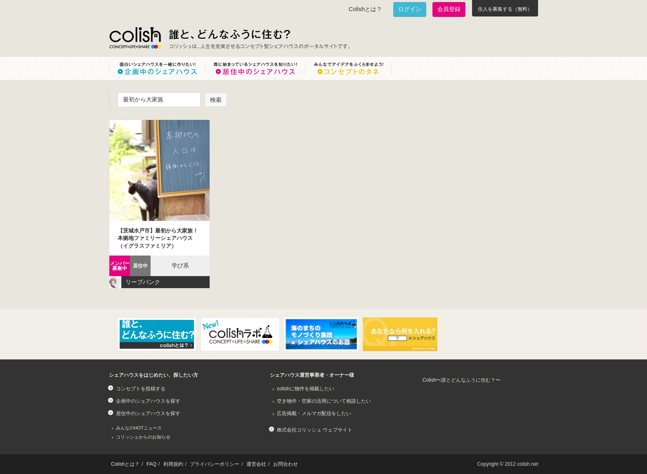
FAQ (151, 464)
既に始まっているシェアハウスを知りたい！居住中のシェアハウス (255, 68)
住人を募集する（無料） (505, 9)
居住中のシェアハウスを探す (148, 413)
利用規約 (173, 464)
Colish (135, 38)
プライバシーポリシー (214, 464)
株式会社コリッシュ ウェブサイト (314, 430)
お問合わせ (285, 464)
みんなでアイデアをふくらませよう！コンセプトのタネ (355, 68)
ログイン (409, 9)
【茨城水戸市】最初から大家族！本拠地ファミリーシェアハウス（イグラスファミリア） (158, 238)
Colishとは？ (365, 9)
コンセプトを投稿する (140, 389)
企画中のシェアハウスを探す (148, 401)
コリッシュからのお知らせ (143, 436)
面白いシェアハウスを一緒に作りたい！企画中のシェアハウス (157, 68)
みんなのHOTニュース (139, 427)
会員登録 (448, 9)
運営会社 (256, 464)
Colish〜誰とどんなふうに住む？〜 (462, 380)
